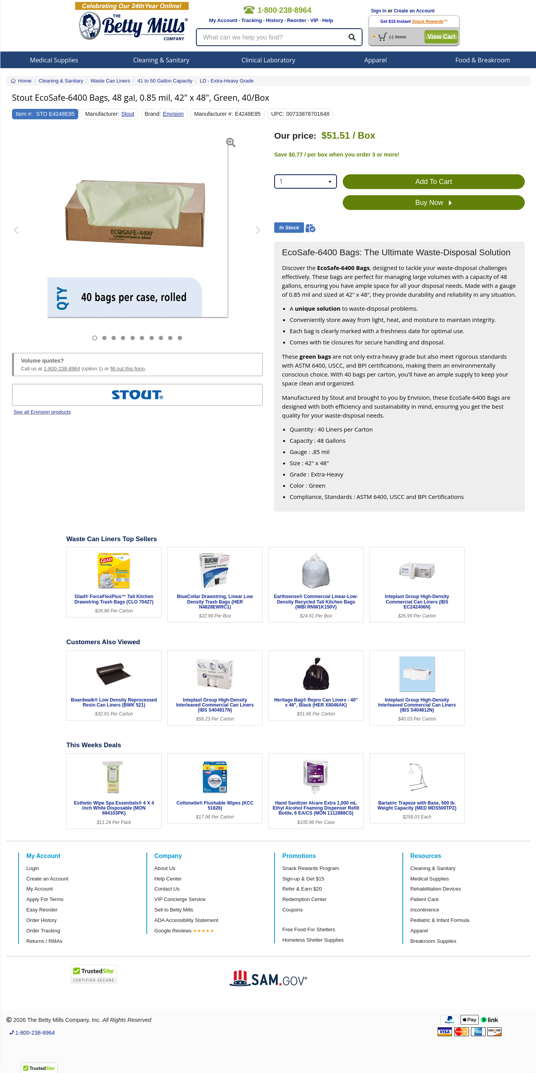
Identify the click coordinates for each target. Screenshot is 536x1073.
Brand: (152, 114)
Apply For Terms (45, 899)
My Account (223, 20)
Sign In (379, 11)
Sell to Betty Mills (174, 910)
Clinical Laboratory (268, 60)
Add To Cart (434, 182)
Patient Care (425, 899)
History (274, 20)
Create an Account (414, 11)
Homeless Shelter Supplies (313, 940)
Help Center (168, 879)
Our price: (295, 135)
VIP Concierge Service (180, 899)
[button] (20, 235)
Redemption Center (304, 899)
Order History (41, 920)
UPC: (277, 114)
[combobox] (305, 181)
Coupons (292, 910)
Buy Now (433, 203)
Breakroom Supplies (434, 941)
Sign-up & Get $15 (303, 879)
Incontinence (425, 910)
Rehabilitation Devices (436, 889)
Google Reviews (173, 931)
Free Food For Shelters (308, 929)
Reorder (296, 20)
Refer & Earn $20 (302, 889)
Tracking (251, 20)
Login (32, 868)
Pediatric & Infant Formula (440, 920)
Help (327, 20)
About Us (165, 868)
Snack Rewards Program (310, 868)
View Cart (441, 36)
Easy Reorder (42, 910)
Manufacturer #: (213, 114)
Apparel (375, 60)
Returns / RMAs (44, 941)
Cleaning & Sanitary (161, 60)
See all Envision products (42, 412)
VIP (314, 20)
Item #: (24, 114)
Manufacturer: (102, 114)
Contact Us (167, 889)
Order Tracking (43, 931)
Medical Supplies (54, 60)
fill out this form (127, 368)
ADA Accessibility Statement (186, 920)
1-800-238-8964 (62, 368)
